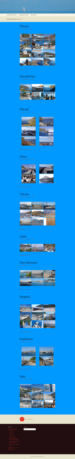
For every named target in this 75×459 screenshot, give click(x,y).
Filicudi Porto (27, 76)
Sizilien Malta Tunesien (27, 79)
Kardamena (26, 338)
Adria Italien (11, 434)
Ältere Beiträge (26, 419)
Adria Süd (11, 432)
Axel (20, 19)
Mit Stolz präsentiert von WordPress (37, 456)
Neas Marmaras (29, 262)
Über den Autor (33, 14)
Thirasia (24, 26)
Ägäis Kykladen (25, 28)
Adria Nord (11, 430)
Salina (23, 156)
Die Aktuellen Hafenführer (12, 14)
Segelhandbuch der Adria (23, 14)
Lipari (23, 236)
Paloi (23, 376)
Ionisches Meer (12, 436)
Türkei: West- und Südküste (14, 444)
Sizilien (10, 446)
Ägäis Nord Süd (25, 265)
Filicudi (24, 109)
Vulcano (24, 194)
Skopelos (25, 296)
